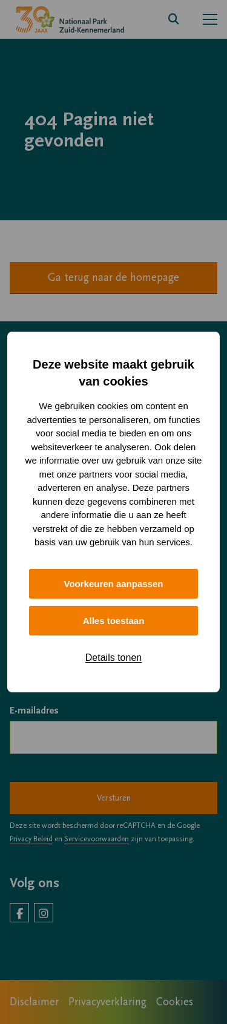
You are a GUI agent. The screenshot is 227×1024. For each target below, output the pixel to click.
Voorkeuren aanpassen (113, 584)
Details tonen (113, 657)
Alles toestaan (114, 620)
